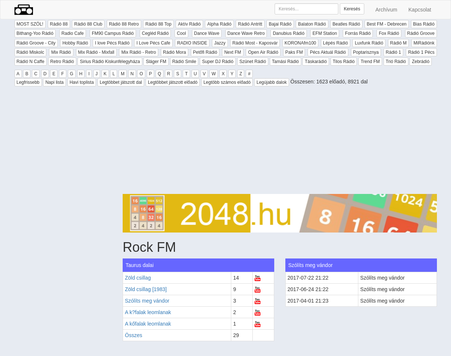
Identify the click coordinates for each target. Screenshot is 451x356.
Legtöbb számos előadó (227, 82)
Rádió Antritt (250, 24)
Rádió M (398, 43)
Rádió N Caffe (30, 61)
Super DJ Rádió (217, 61)
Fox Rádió (389, 33)
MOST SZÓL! (30, 24)
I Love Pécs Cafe (153, 43)
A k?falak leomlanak (148, 312)
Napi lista (54, 82)
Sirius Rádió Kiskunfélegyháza (110, 61)
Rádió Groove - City (36, 43)
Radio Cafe (73, 33)
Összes (133, 335)
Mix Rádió (61, 52)
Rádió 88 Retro (124, 24)
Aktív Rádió (189, 24)
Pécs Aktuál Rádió (328, 52)
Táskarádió (315, 61)
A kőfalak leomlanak (148, 324)
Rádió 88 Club (88, 24)
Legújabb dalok (271, 82)
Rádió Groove (421, 33)
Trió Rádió (396, 61)
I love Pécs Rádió (112, 43)
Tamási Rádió (285, 61)
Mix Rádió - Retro (138, 52)
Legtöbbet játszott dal (121, 82)
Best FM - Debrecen (387, 24)
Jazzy (220, 43)
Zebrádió (420, 61)
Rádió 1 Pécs (421, 52)
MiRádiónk (424, 43)
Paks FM (294, 52)
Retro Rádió (62, 61)
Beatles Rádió (346, 24)
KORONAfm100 (300, 43)
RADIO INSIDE (192, 43)
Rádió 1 (393, 52)
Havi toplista (82, 82)
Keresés (352, 8)
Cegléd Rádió (155, 33)
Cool (181, 33)
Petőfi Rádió (205, 52)
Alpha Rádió (219, 24)
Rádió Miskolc (30, 52)
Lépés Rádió (335, 43)
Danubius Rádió (288, 33)
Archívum (386, 10)
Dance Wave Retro (246, 33)
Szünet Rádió (252, 61)
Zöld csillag (138, 278)
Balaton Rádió (312, 24)
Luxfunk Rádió (369, 43)
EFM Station (324, 33)
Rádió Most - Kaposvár (255, 43)
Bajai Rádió (280, 24)
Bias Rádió (424, 24)
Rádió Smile (184, 61)
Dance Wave (206, 33)
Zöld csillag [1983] (146, 289)
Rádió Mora (174, 52)
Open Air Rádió (263, 52)
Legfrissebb (28, 82)
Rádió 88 (59, 24)
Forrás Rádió (358, 33)
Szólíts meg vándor (147, 301)
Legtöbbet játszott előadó (173, 82)
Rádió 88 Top (158, 24)
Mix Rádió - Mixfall (96, 52)
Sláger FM (156, 61)
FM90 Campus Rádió (113, 33)
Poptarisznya (366, 52)
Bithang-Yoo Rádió (35, 33)
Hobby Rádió (75, 43)
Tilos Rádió (344, 61)
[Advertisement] (280, 142)
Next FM (232, 52)
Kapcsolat (419, 10)
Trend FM (370, 61)
